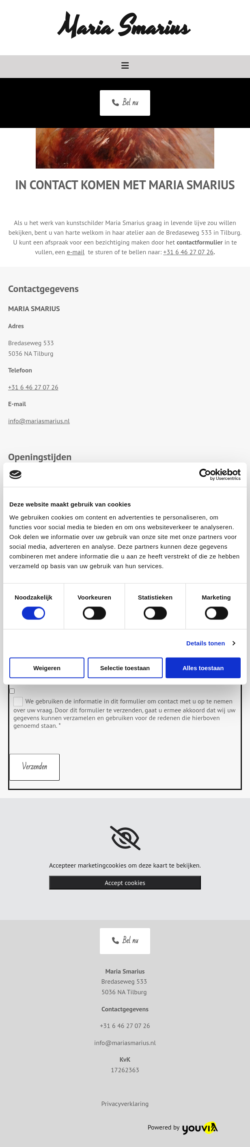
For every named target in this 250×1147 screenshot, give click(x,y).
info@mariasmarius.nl (39, 421)
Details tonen (205, 643)
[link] (125, 838)
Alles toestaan (203, 667)
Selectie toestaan (125, 667)
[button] (125, 103)
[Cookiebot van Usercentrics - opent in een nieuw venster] (205, 475)
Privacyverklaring (125, 1103)
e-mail (75, 252)
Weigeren (46, 667)
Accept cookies (125, 883)
